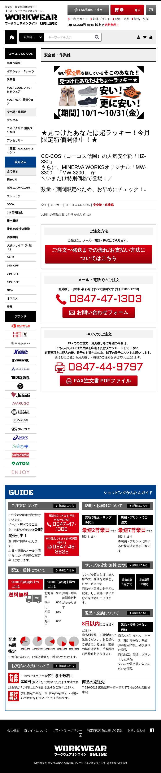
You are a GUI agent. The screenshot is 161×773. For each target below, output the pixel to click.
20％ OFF (13, 273)
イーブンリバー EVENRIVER (15, 360)
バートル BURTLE (15, 326)
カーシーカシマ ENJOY (15, 472)
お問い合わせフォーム (103, 312)
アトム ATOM (15, 463)
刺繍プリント (101, 19)
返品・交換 (141, 19)
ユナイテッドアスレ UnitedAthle (15, 455)
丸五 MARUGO (15, 403)
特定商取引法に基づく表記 (104, 730)
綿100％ (12, 179)
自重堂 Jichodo (15, 395)
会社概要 (13, 730)
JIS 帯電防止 (15, 212)
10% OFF (13, 265)
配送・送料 (122, 19)
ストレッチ (14, 196)
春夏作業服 (14, 63)
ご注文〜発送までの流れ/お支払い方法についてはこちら (98, 254)
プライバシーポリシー (67, 730)
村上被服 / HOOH (15, 334)
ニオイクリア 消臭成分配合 (19, 130)
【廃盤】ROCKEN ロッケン (20, 150)
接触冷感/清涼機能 (18, 228)
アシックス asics (15, 438)
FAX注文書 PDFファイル (102, 380)
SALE (10, 257)
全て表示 (12, 171)
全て (44, 205)
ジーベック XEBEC (15, 352)
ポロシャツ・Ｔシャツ (20, 71)
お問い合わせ (151, 10)
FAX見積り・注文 (91, 10)
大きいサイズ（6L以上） (19, 247)
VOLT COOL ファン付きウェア (19, 89)
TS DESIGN (15, 377)
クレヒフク (15, 429)
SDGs (10, 204)
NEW (10, 290)
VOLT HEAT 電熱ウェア (20, 101)
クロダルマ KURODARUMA (15, 343)
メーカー (56, 205)
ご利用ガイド (79, 19)
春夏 (9, 306)
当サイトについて (36, 730)
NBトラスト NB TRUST (15, 386)
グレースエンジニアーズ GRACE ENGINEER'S (15, 412)
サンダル (12, 120)
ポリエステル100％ (19, 187)
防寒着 (11, 79)
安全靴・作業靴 (16, 111)
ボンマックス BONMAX (15, 420)
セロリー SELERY (15, 446)
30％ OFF (13, 282)
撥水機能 (12, 220)
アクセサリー (15, 140)
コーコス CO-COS (20, 53)
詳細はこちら (66, 505)
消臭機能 (12, 237)
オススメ (12, 298)
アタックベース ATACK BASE (15, 369)
